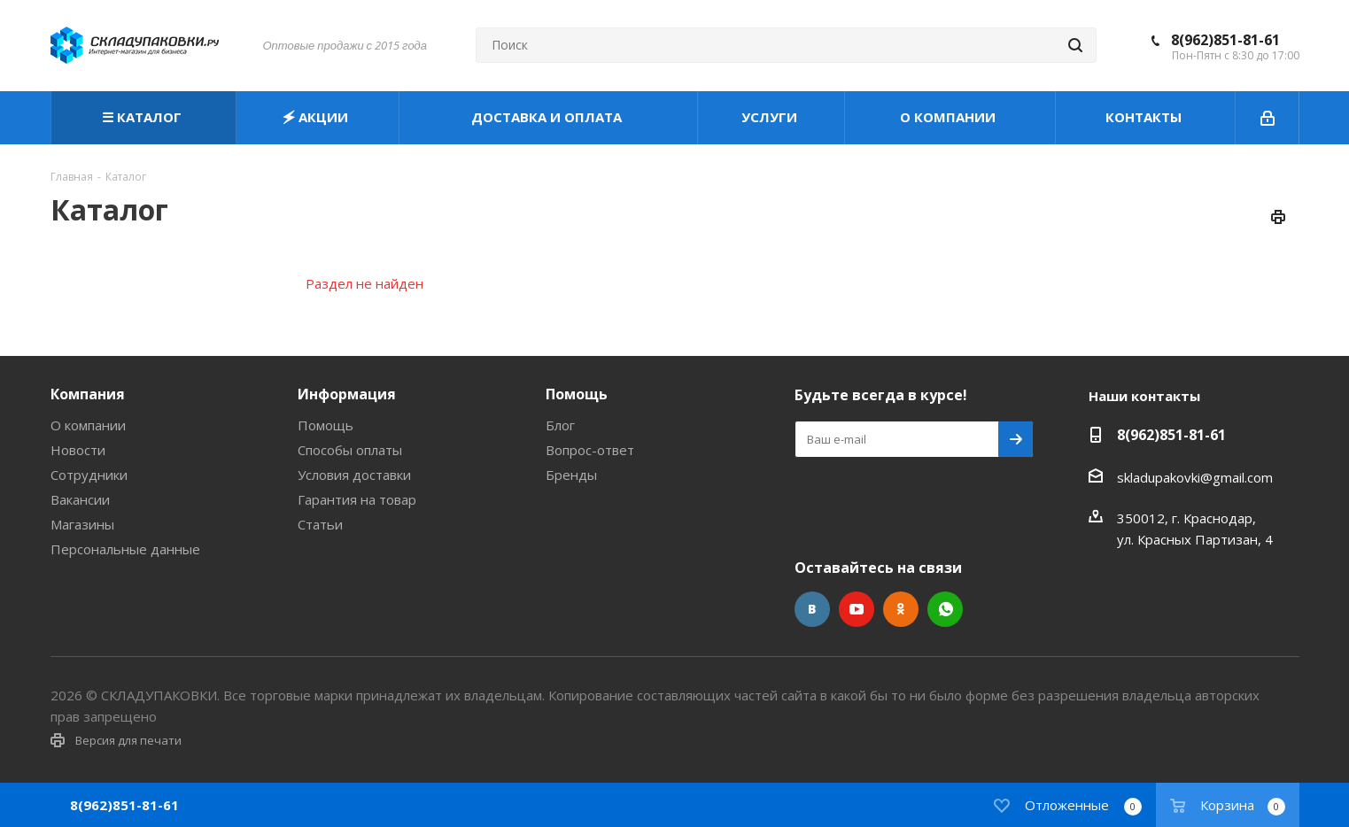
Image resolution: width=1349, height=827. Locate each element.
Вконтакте (812, 609)
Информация (347, 394)
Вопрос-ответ (590, 450)
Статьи (320, 524)
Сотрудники (89, 474)
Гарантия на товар (357, 499)
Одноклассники (901, 609)
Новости (77, 450)
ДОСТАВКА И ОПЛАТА (548, 117)
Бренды (571, 474)
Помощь (325, 425)
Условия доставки (354, 474)
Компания (87, 394)
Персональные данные (125, 549)
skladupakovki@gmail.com (1195, 477)
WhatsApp (945, 609)
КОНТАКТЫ (1145, 117)
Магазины (82, 524)
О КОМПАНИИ (949, 117)
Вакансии (80, 499)
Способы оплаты (350, 450)
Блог (560, 425)
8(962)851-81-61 (1225, 40)
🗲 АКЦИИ (317, 117)
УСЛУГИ (771, 117)
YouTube (856, 609)
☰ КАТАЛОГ (143, 117)
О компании (88, 425)
